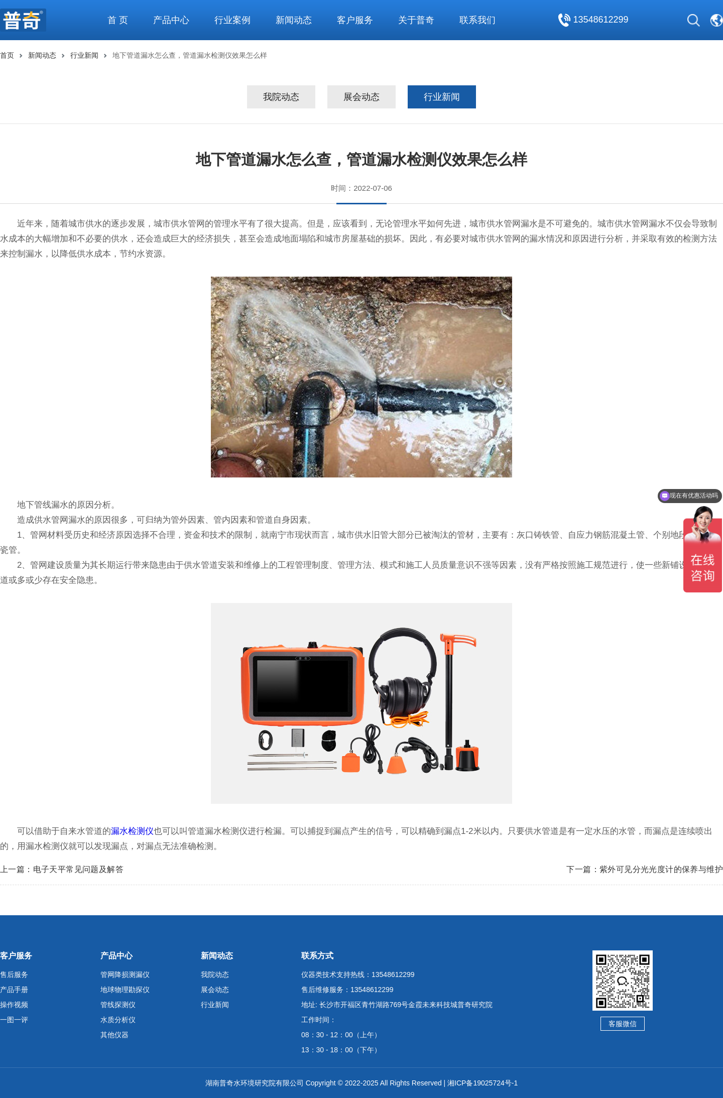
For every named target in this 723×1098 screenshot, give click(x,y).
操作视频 (14, 1005)
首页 (7, 55)
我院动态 (281, 97)
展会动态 (361, 97)
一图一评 (14, 1020)
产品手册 (14, 990)
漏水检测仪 (132, 831)
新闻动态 (42, 55)
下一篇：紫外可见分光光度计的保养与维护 (644, 869)
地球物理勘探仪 (125, 990)
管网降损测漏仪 (125, 974)
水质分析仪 (118, 1020)
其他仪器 (114, 1035)
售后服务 (14, 974)
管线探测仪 (118, 1005)
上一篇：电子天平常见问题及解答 (62, 869)
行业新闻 (84, 55)
